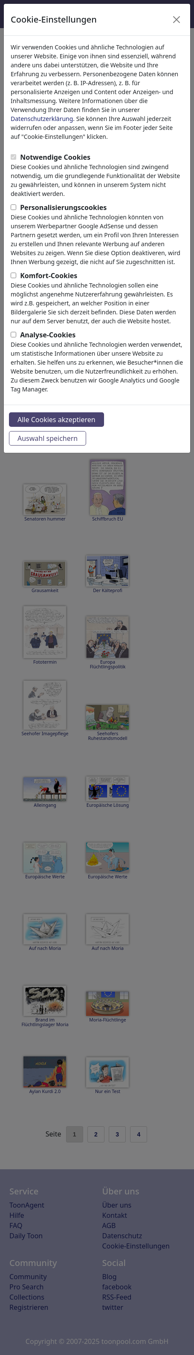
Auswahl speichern (47, 438)
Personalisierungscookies (63, 207)
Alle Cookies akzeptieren (56, 419)
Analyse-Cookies (47, 334)
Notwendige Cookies (55, 157)
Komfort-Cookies (48, 275)
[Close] (176, 19)
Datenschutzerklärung (42, 119)
